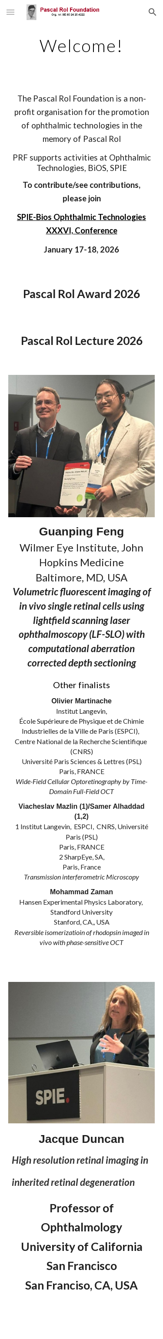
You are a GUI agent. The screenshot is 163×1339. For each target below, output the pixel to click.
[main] (81, 46)
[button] (10, 12)
